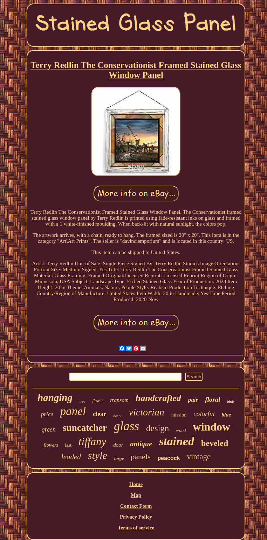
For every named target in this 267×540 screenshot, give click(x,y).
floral (212, 399)
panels (140, 456)
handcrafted (158, 398)
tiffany (92, 441)
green (49, 429)
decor (117, 416)
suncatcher (85, 427)
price (47, 414)
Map (136, 495)
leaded (71, 457)
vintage (199, 456)
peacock (168, 458)
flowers (51, 445)
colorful (203, 414)
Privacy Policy (136, 517)
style (97, 455)
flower (98, 400)
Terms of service (136, 528)
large (119, 458)
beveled (214, 443)
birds (230, 402)
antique (141, 444)
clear (99, 414)
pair (193, 399)
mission (179, 415)
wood (181, 430)
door (118, 445)
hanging (55, 397)
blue (226, 415)
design (157, 428)
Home (136, 484)
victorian (146, 412)
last (68, 445)
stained (176, 441)
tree (82, 401)
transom (119, 400)
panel (73, 411)
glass (126, 426)
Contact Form (136, 506)
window (212, 426)
